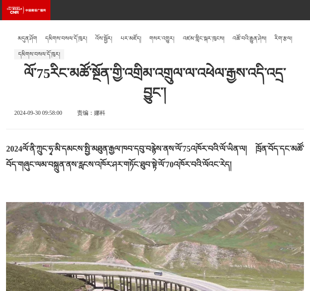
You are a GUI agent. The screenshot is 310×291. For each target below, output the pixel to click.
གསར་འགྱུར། (161, 39)
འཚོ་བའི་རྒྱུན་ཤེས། (249, 39)
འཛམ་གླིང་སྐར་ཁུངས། (203, 39)
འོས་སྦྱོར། (103, 39)
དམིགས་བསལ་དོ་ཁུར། (66, 39)
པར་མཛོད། (131, 39)
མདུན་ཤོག (27, 39)
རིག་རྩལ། (283, 39)
